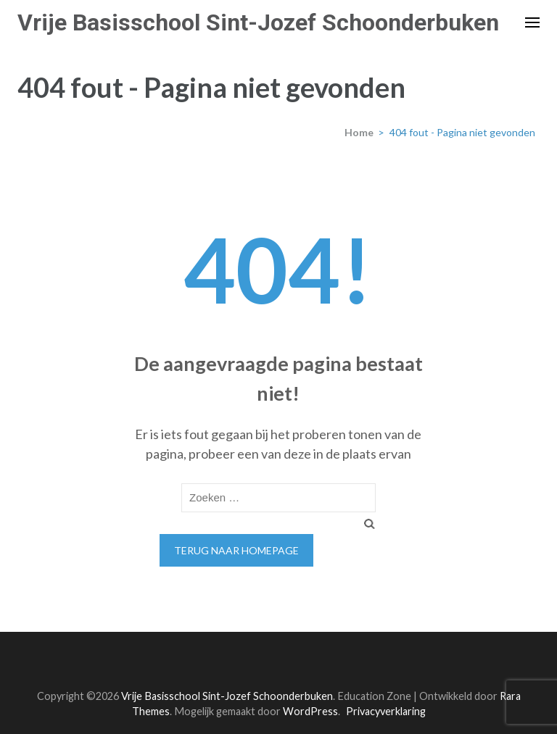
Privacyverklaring (386, 711)
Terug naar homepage (236, 550)
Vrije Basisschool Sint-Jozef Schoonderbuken (258, 22)
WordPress (310, 711)
